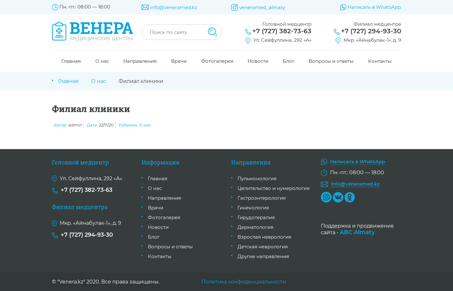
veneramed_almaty (262, 7)
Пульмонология (257, 178)
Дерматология (255, 227)
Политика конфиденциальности (243, 282)
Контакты (380, 61)
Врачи (179, 61)
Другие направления (263, 256)
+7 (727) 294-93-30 (371, 31)
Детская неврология (263, 247)
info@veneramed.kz (173, 7)
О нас (102, 61)
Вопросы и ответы (331, 61)
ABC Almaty (357, 232)
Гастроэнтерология (262, 198)
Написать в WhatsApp (374, 7)
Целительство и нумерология (274, 188)
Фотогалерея (217, 61)
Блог (288, 61)
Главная (71, 61)
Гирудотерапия (256, 217)
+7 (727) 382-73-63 (281, 31)
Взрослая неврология (264, 237)
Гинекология (253, 208)
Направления (140, 61)
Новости (258, 61)
